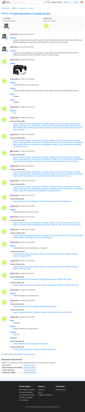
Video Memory (35, 125)
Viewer (12, 100)
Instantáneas (23, 8)
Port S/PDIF (44, 123)
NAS (14, 127)
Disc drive (27, 123)
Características (55, 125)
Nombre (13, 82)
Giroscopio (76, 127)
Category (13, 110)
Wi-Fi (62, 123)
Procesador (22, 125)
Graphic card (45, 125)
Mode (12, 320)
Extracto (13, 38)
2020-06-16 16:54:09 (30, 370)
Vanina (15, 34)
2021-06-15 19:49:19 (30, 367)
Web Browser (65, 125)
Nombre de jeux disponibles (72, 144)
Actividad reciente (61, 389)
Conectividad (36, 123)
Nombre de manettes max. (53, 127)
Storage (21, 123)
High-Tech (16, 334)
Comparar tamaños (56, 2)
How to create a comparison (27, 389)
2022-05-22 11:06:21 (30, 365)
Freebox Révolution (19, 201)
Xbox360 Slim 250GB (55, 201)
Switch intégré (69, 123)
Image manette (28, 127)
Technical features (19, 237)
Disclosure (41, 389)
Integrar (31, 8)
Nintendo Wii (67, 201)
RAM (28, 125)
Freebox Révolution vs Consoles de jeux (30, 13)
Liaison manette (39, 127)
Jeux (14, 113)
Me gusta (21, 129)
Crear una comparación (48, 2)
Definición (13, 338)
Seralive (16, 59)
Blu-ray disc (28, 285)
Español (82, 2)
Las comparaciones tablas (26, 395)
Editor (12, 94)
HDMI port (52, 123)
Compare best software (26, 392)
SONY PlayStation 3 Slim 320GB (37, 201)
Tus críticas (16, 146)
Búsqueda (44, 2)
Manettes (20, 127)
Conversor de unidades (26, 397)
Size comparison (24, 400)
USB (58, 123)
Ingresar (75, 2)
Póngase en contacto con (45, 395)
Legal (39, 392)
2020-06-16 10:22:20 (30, 372)
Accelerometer (67, 127)
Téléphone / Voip (75, 125)
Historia (14, 8)
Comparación (5, 8)
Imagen (12, 63)
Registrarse (67, 2)
